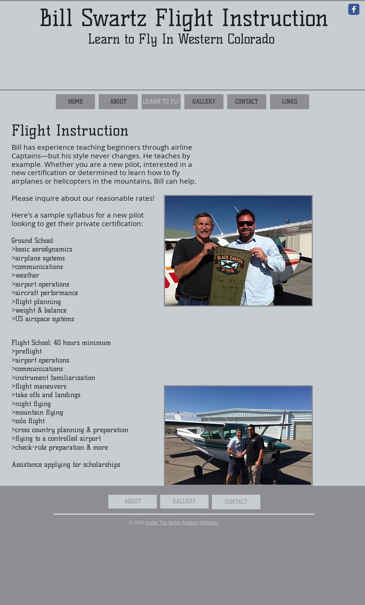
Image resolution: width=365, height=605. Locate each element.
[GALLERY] (184, 502)
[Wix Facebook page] (353, 9)
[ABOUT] (132, 502)
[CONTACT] (236, 502)
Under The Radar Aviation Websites (182, 522)
